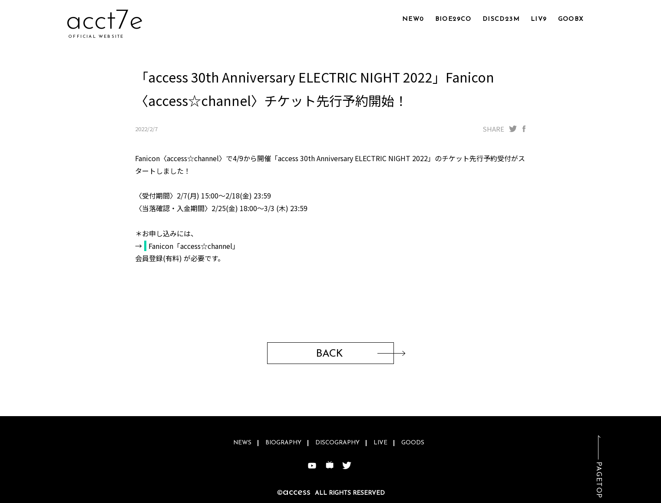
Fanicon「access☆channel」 (194, 246)
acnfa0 (108, 21)
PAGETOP (598, 480)
